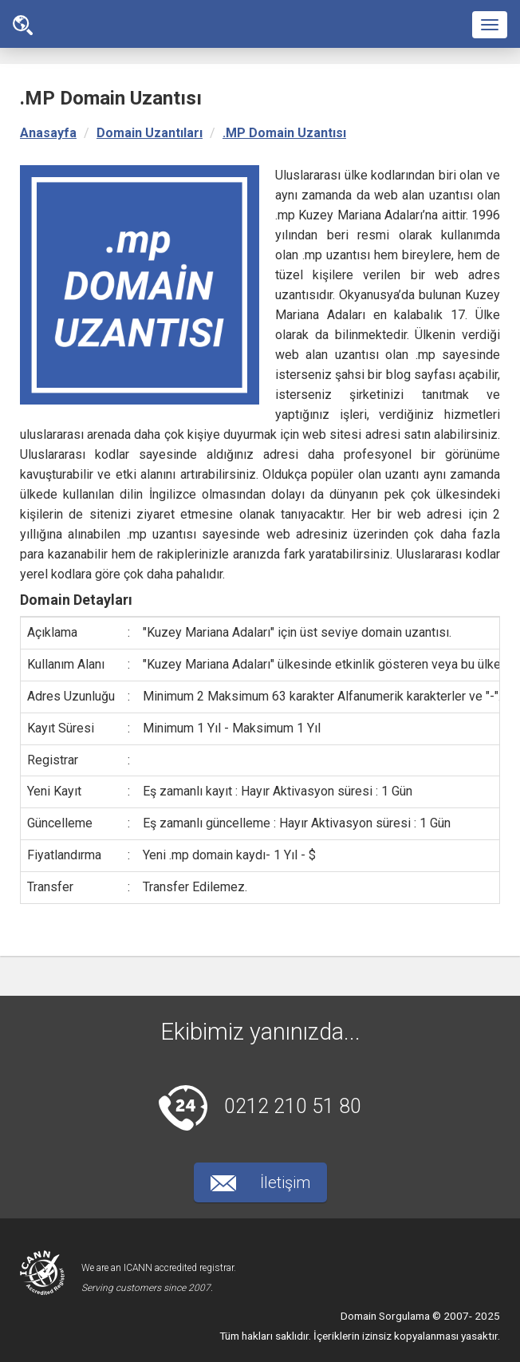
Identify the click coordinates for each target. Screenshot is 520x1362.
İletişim (260, 1182)
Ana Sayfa (23, 25)
